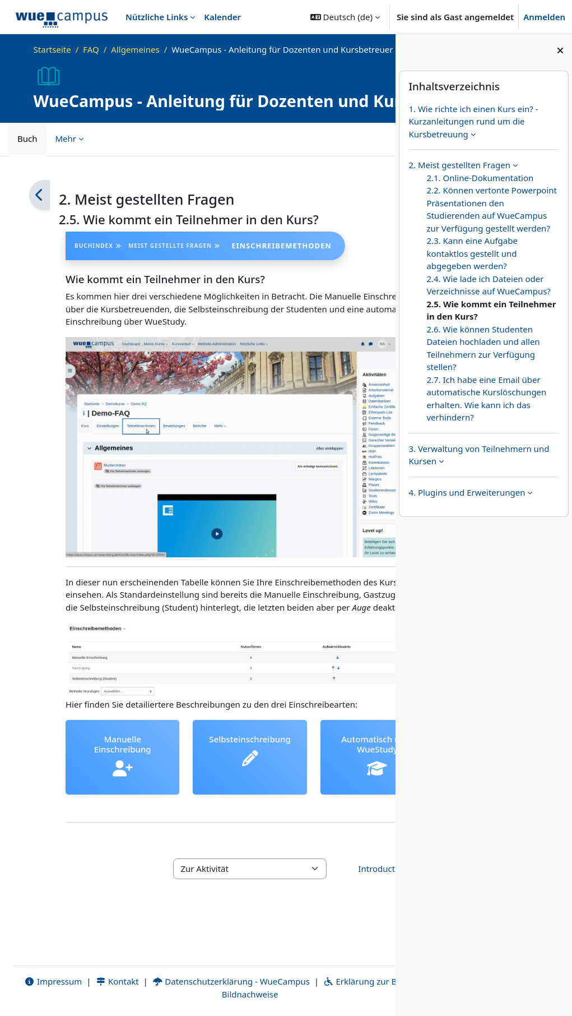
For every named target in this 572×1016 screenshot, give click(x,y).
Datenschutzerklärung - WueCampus (222, 979)
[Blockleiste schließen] (560, 50)
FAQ (91, 49)
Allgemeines (135, 49)
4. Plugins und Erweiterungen (466, 492)
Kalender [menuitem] (222, 16)
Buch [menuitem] (27, 151)
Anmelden (544, 16)
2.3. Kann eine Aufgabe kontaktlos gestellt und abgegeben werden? (472, 253)
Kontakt (108, 979)
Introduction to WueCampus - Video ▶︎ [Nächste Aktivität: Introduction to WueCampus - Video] (329, 873)
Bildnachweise (234, 991)
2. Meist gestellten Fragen (459, 164)
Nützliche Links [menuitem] (156, 16)
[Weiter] (356, 208)
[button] (345, 17)
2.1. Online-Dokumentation (479, 177)
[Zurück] (39, 208)
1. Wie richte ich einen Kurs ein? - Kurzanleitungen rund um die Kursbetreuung (473, 121)
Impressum (44, 979)
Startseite (52, 49)
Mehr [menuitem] (66, 151)
